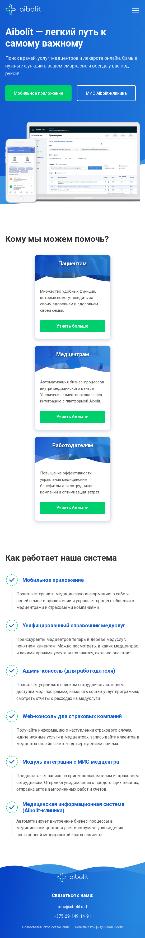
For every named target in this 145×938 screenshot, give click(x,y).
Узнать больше (72, 326)
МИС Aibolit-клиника (106, 93)
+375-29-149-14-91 (72, 916)
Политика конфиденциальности (99, 927)
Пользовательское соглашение (46, 927)
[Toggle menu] (135, 10)
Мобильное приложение (38, 93)
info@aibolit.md (72, 906)
